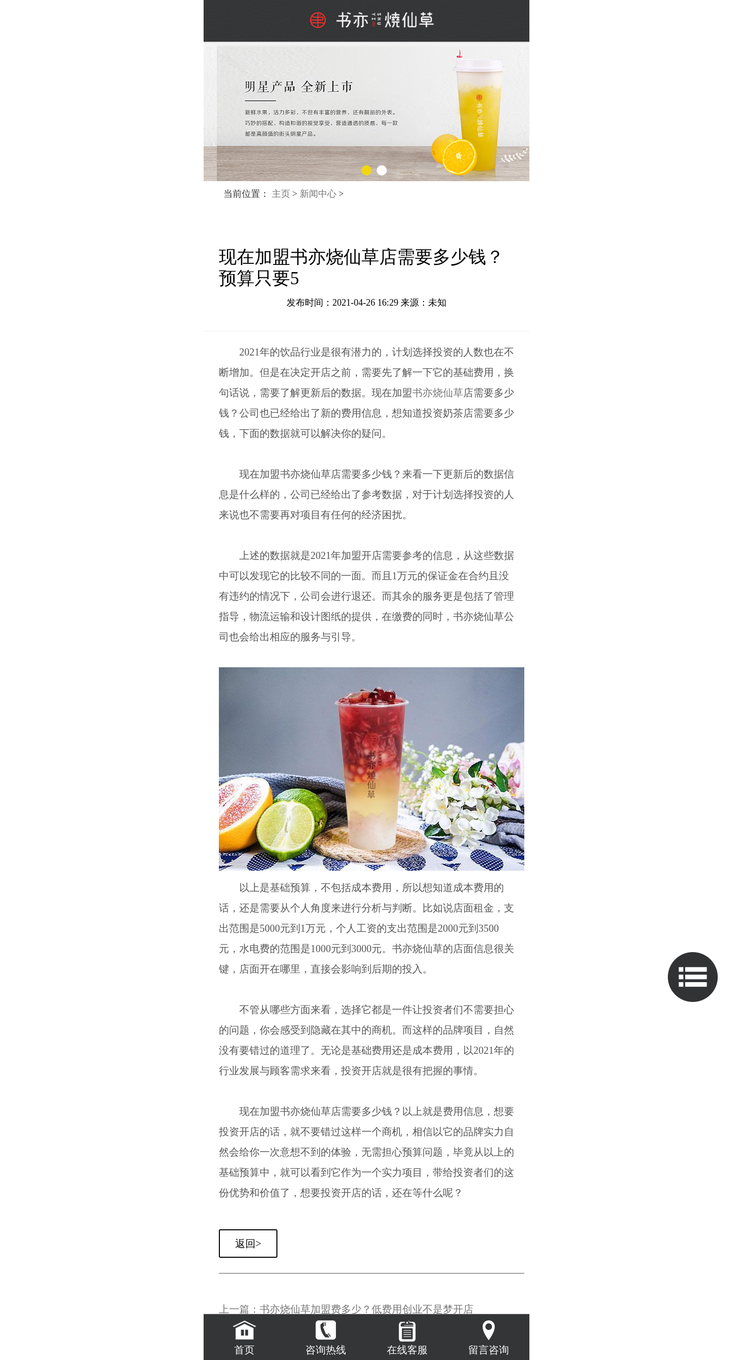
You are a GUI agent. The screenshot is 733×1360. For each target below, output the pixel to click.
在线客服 (407, 1349)
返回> (248, 1243)
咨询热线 (325, 1349)
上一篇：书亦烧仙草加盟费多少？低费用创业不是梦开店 (346, 1309)
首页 (244, 1349)
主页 (281, 194)
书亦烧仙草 (437, 392)
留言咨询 (488, 1349)
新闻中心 (318, 194)
